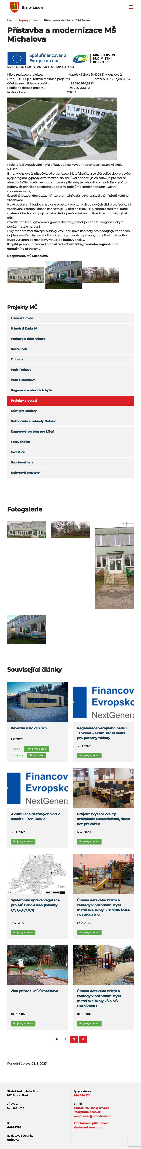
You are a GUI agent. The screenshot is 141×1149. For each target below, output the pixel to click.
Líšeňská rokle (22, 318)
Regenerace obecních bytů (31, 390)
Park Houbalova (23, 380)
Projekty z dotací (28, 20)
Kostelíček (19, 349)
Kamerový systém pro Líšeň (32, 431)
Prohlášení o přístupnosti (91, 1123)
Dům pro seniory (24, 411)
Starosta (18, 755)
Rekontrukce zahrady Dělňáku (34, 421)
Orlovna (17, 359)
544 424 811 (81, 1095)
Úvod (10, 20)
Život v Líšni (37, 755)
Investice (18, 452)
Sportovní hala (22, 462)
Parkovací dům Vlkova (28, 339)
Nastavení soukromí (87, 1127)
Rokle (16, 748)
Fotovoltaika (20, 442)
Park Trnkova (21, 369)
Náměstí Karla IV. (24, 328)
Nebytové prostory (25, 473)
